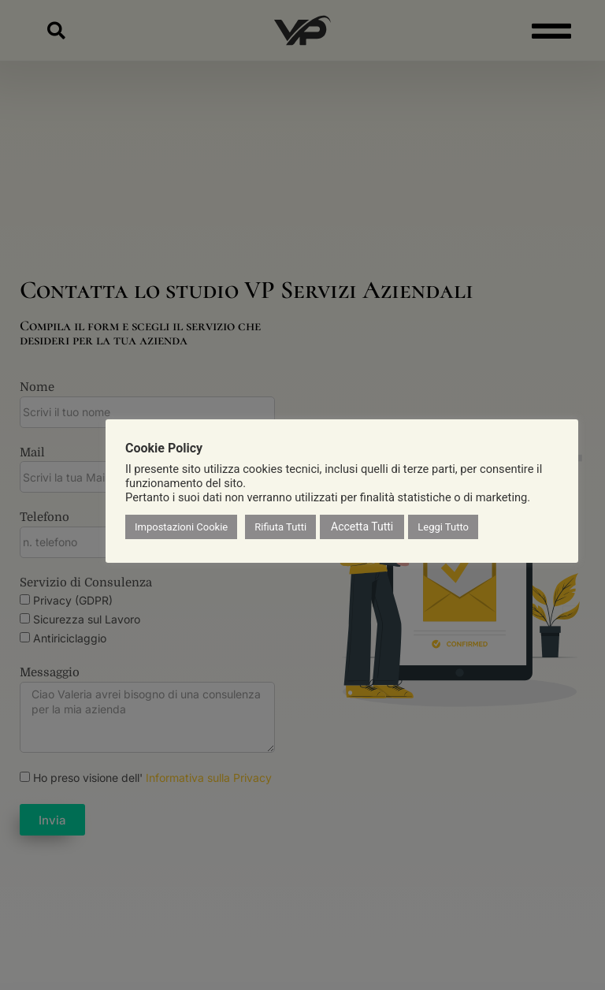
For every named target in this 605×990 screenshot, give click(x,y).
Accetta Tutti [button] (362, 526)
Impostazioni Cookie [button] (181, 527)
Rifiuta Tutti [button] (280, 527)
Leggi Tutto (443, 527)
